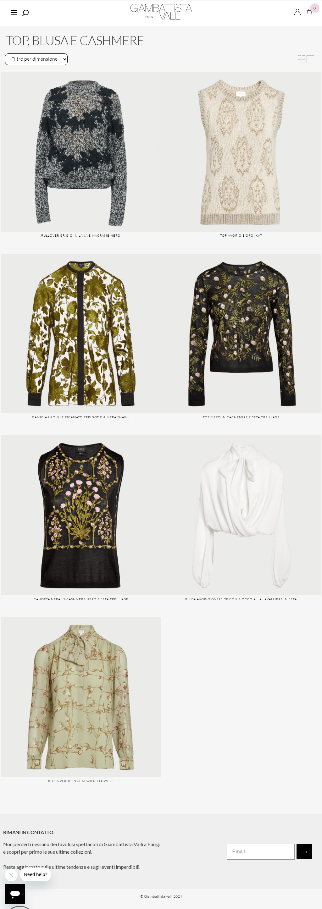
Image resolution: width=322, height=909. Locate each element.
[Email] (261, 852)
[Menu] (13, 11)
